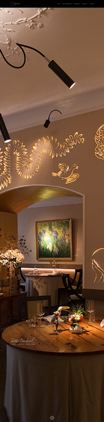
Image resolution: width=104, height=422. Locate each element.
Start (59, 3)
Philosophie (77, 3)
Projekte (84, 3)
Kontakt (92, 3)
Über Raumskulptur (67, 3)
